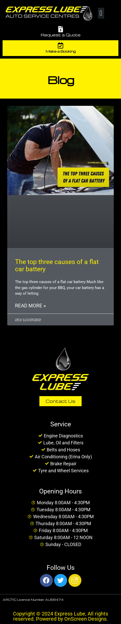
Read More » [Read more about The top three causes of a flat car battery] (30, 305)
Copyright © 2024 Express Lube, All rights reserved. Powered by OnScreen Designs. (60, 616)
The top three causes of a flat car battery (57, 265)
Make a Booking (61, 51)
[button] (101, 13)
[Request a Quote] (61, 29)
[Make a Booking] (61, 45)
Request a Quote (61, 34)
